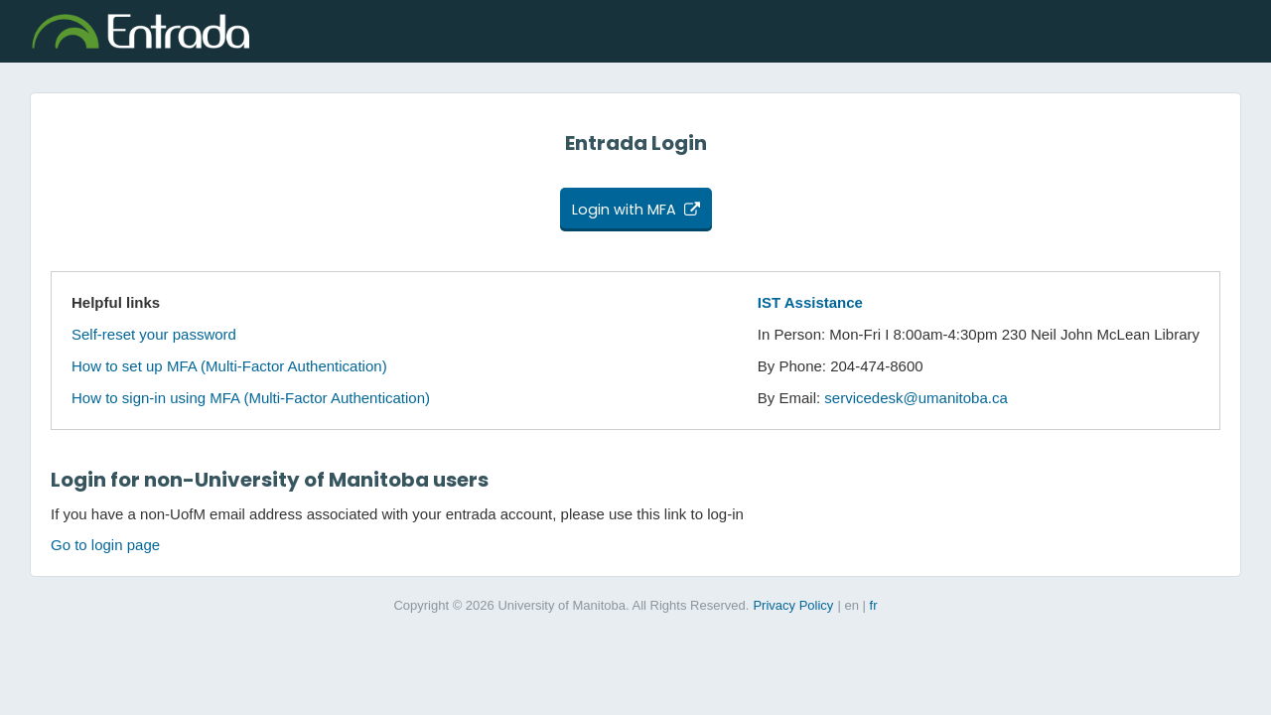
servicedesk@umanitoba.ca (915, 397)
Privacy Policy (793, 605)
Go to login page (105, 544)
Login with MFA (624, 209)
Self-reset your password (153, 334)
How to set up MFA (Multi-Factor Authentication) (229, 366)
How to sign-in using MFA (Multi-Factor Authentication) (250, 397)
